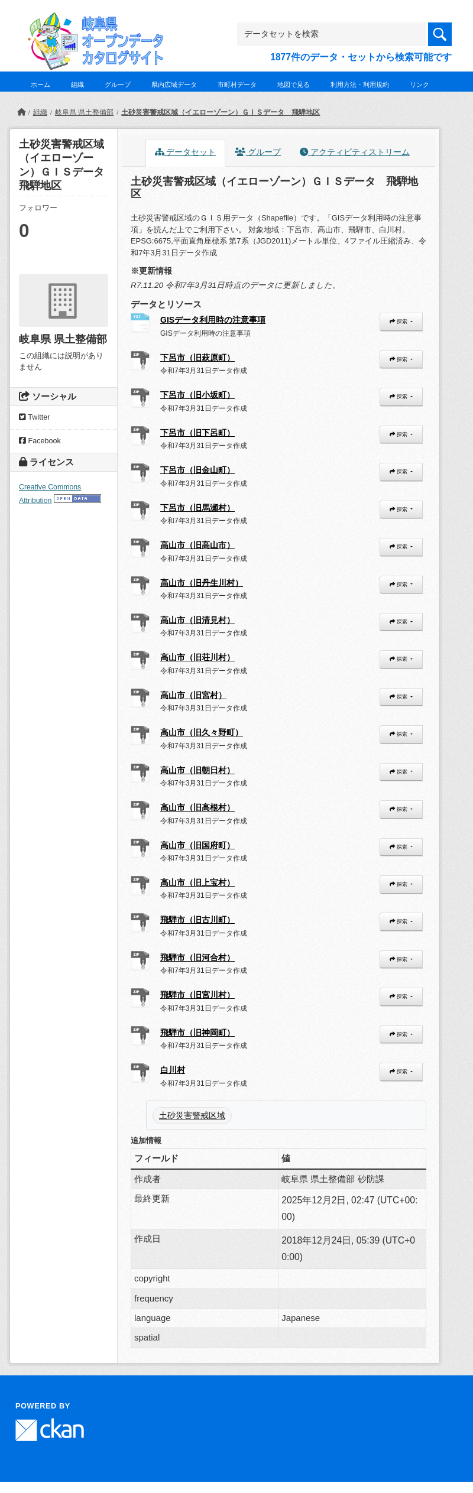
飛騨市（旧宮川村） (197, 994)
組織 (77, 84)
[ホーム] (21, 112)
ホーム (40, 84)
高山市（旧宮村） (193, 695)
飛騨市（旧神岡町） (197, 1032)
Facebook (40, 441)
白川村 (172, 1070)
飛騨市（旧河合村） (197, 957)
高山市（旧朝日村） (197, 770)
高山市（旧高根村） (197, 807)
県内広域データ (174, 84)
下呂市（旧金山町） (197, 470)
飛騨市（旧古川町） (197, 919)
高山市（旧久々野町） (201, 732)
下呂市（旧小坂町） (197, 395)
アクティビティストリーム (355, 152)
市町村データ (237, 84)
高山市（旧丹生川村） (201, 583)
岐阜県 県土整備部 (84, 112)
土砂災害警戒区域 (192, 1115)
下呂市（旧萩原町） (197, 357)
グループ (118, 84)
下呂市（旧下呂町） (197, 432)
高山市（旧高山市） (197, 545)
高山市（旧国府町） (197, 845)
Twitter (34, 417)
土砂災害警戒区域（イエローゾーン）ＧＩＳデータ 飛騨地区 (220, 112)
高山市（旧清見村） (197, 620)
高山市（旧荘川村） (197, 657)
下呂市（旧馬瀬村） (197, 507)
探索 (399, 321)
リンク (419, 84)
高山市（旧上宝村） (197, 882)
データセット (185, 152)
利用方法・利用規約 (360, 84)
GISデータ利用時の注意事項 (212, 319)
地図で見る (293, 84)
